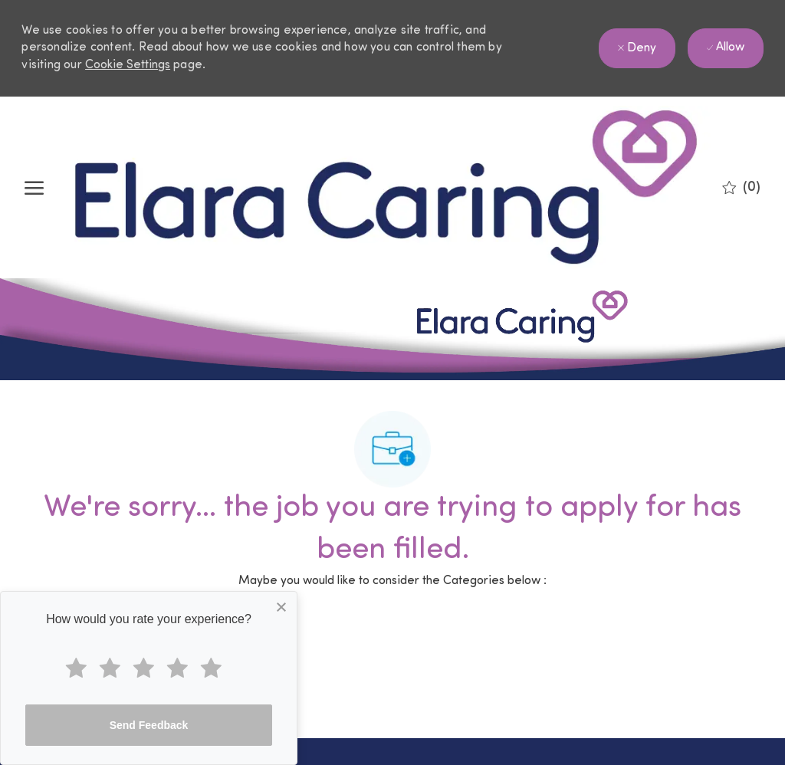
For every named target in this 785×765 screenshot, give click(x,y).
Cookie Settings (127, 65)
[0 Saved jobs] (741, 188)
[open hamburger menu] (34, 188)
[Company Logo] (385, 187)
